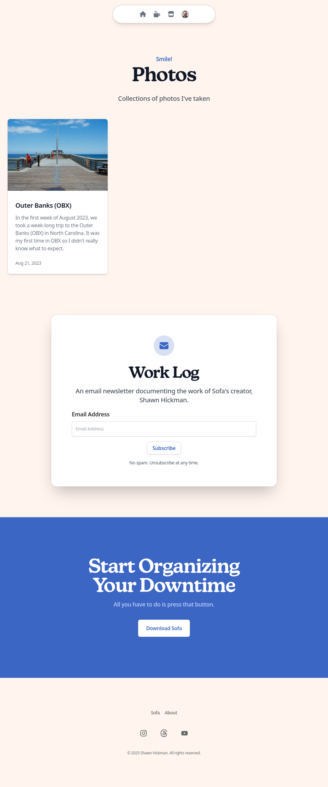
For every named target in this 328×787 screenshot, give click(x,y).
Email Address (91, 414)
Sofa (155, 713)
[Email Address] (164, 429)
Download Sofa (164, 628)
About (171, 713)
